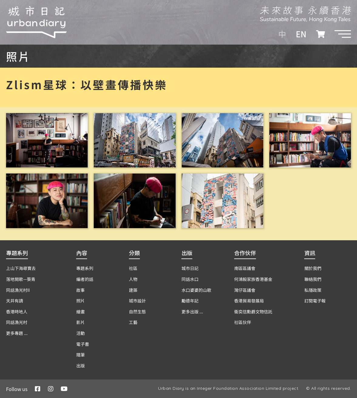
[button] (343, 34)
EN (301, 34)
